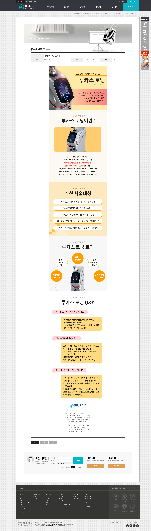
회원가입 (124, 1)
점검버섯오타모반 (24, 504)
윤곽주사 (48, 504)
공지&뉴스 (127, 13)
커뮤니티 (131, 7)
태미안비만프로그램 (64, 504)
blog (134, 525)
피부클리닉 (51, 7)
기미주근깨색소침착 (24, 502)
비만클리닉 (99, 7)
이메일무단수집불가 (128, 522)
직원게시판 (136, 522)
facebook (130, 525)
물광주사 (48, 502)
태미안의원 (29, 7)
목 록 (35, 442)
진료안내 (75, 498)
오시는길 (145, 40)
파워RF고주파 (63, 502)
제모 (20, 510)
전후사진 (118, 14)
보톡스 (47, 498)
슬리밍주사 (62, 496)
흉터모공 (21, 500)
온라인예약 (87, 14)
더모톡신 (35, 498)
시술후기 (97, 14)
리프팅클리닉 (67, 7)
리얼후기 (108, 14)
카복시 (61, 500)
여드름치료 (22, 508)
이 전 (44, 442)
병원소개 (115, 7)
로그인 (118, 1)
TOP (145, 68)
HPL (60, 498)
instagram (127, 525)
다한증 (21, 506)
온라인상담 (76, 14)
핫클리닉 (21, 496)
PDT (20, 498)
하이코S (48, 506)
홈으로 (113, 1)
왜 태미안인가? (77, 496)
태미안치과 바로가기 (133, 1)
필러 (47, 496)
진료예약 (145, 32)
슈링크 (34, 496)
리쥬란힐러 (49, 500)
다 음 (53, 442)
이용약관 (121, 522)
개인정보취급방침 (113, 522)
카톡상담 (145, 47)
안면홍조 (21, 512)
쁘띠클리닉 (83, 7)
